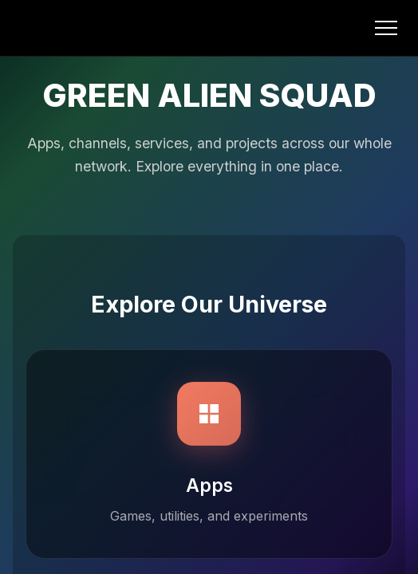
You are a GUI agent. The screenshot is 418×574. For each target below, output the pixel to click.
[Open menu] (386, 28)
